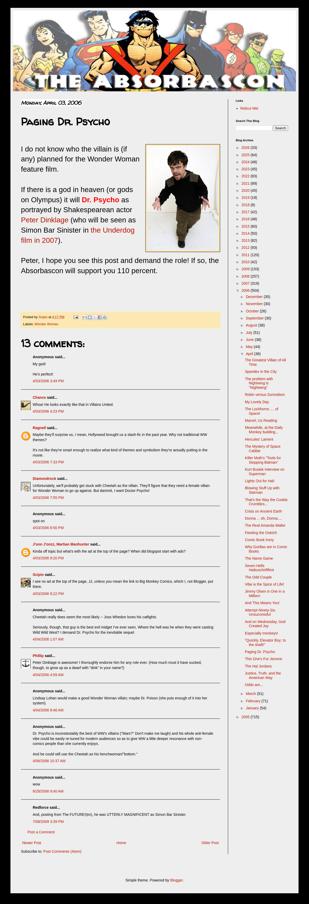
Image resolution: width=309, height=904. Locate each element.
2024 (246, 162)
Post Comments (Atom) (62, 851)
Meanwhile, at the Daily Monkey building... (264, 429)
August (252, 325)
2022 (246, 176)
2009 (246, 269)
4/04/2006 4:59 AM (48, 675)
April (250, 354)
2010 (246, 262)
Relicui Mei (249, 108)
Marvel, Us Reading (261, 420)
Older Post (210, 843)
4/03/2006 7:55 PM (48, 498)
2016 (246, 219)
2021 (246, 183)
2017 (246, 212)
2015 (246, 226)
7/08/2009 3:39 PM (48, 821)
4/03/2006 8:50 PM (48, 528)
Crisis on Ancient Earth (263, 511)
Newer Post (31, 843)
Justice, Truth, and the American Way (263, 675)
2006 (246, 290)
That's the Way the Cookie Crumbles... (266, 502)
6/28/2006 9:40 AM (48, 791)
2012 (246, 247)
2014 (246, 233)
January (253, 708)
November (254, 304)
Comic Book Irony (259, 540)
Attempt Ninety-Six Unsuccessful (260, 612)
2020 (246, 190)
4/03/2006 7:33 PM (48, 462)
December (254, 297)
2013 (246, 240)
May (250, 347)
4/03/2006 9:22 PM (48, 594)
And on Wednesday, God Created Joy (265, 624)
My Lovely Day (257, 402)
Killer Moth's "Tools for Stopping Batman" (263, 460)
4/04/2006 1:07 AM (48, 639)
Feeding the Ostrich (261, 533)
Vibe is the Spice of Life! (264, 584)
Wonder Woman (46, 324)
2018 (246, 205)
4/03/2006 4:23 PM (48, 411)
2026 (246, 147)
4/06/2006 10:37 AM (49, 761)
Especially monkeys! (261, 633)
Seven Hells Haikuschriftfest (259, 568)
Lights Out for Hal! (259, 481)
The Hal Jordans (258, 666)
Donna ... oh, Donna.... (263, 518)
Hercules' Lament (259, 439)
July (249, 332)
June (250, 340)
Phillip (38, 656)
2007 (246, 283)
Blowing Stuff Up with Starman (262, 490)
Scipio (38, 574)
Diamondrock (44, 478)
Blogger (176, 880)
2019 (246, 197)
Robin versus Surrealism (265, 394)
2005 (246, 717)
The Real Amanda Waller (265, 525)
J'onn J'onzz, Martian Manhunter (61, 544)
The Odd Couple (258, 577)
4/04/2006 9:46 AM (48, 710)
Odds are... (254, 685)
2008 (246, 276)
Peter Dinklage (45, 220)
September (255, 318)
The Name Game (259, 558)
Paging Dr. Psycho (260, 652)
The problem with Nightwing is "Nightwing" (259, 383)
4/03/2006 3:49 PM (48, 381)
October (253, 311)
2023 (246, 169)
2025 (246, 155)
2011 (246, 255)
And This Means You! (262, 603)
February (253, 701)
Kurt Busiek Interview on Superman (264, 471)
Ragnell (39, 428)
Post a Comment (41, 832)
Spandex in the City (261, 371)
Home (121, 843)
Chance (39, 397)
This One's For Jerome (263, 659)
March (251, 694)
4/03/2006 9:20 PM (48, 558)
